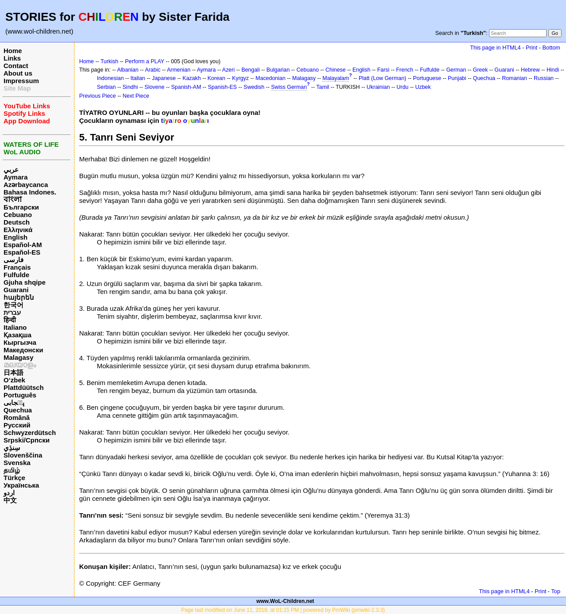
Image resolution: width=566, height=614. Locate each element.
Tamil (322, 87)
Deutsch (17, 222)
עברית (12, 312)
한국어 (13, 305)
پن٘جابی (14, 402)
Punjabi (457, 78)
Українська (21, 485)
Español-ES (22, 252)
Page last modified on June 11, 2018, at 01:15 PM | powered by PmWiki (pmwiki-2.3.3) (283, 610)
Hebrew (530, 70)
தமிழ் (12, 470)
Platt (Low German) (382, 78)
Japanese (164, 78)
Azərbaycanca (26, 184)
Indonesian (110, 78)
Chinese (335, 70)
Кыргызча (20, 342)
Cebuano (18, 214)
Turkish (109, 61)
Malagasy (19, 357)
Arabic (153, 70)
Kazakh (192, 78)
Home (13, 50)
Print (531, 47)
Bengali (250, 70)
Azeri (228, 70)
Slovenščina (23, 455)
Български (21, 207)
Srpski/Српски (27, 440)
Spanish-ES (222, 87)
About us (18, 73)
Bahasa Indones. (30, 192)
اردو (9, 492)
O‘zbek (14, 380)
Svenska (17, 462)
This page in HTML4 (495, 47)
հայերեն (19, 297)
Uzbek (423, 87)
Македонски (23, 350)
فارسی (13, 259)
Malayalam (335, 78)
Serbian (106, 87)
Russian (544, 78)
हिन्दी (10, 320)
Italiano (15, 327)
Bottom (551, 47)
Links (12, 58)
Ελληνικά (18, 229)
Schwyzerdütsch (30, 432)
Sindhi (130, 87)
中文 (10, 500)
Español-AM (23, 244)
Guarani (16, 290)
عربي (11, 169)
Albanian (127, 70)
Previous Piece (97, 96)
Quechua (18, 410)
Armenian (178, 70)
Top (555, 591)
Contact (16, 65)
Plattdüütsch (24, 387)
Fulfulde (16, 274)
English (15, 237)
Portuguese (427, 78)
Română (17, 417)
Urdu (403, 87)
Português (20, 395)
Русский (17, 425)
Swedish (254, 87)
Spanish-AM (186, 87)
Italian (137, 78)
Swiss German (289, 87)
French (404, 70)
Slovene (154, 87)
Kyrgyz (240, 78)
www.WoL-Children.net (285, 601)
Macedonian (271, 78)
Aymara (15, 177)
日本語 (13, 372)
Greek (480, 70)
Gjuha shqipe (25, 282)
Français (17, 267)
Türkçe (14, 477)
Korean (216, 78)
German (456, 70)
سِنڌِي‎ (12, 447)
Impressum (21, 80)
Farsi (383, 70)
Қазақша (17, 335)
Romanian (514, 78)
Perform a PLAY (144, 61)
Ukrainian (378, 87)
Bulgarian (278, 70)
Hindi (553, 70)
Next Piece (135, 96)
